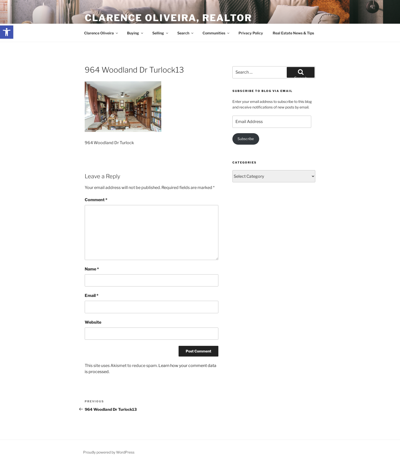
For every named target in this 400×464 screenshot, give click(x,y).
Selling (160, 33)
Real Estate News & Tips (293, 33)
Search (185, 33)
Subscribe (246, 139)
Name (92, 269)
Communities (216, 33)
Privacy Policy (251, 33)
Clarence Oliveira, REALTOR (168, 17)
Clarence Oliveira (101, 33)
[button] (6, 32)
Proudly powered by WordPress (108, 452)
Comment (96, 199)
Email (91, 295)
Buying (135, 33)
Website (93, 322)
